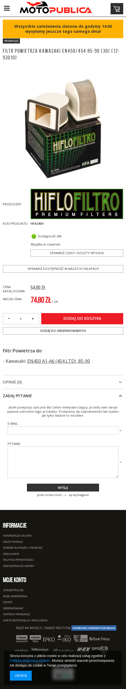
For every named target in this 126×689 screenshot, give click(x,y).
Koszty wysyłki (13, 542)
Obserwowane (13, 608)
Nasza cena (12, 299)
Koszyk (7, 602)
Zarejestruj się (13, 590)
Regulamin (11, 554)
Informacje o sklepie (17, 536)
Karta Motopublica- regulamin (25, 620)
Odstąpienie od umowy (18, 566)
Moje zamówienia (15, 596)
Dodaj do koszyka (82, 318)
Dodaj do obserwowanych (63, 331)
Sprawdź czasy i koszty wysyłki (77, 253)
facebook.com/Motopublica (94, 628)
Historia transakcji (16, 614)
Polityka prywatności (18, 560)
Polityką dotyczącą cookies (30, 661)
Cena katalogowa (14, 289)
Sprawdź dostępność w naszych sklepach (63, 269)
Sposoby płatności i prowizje (22, 548)
